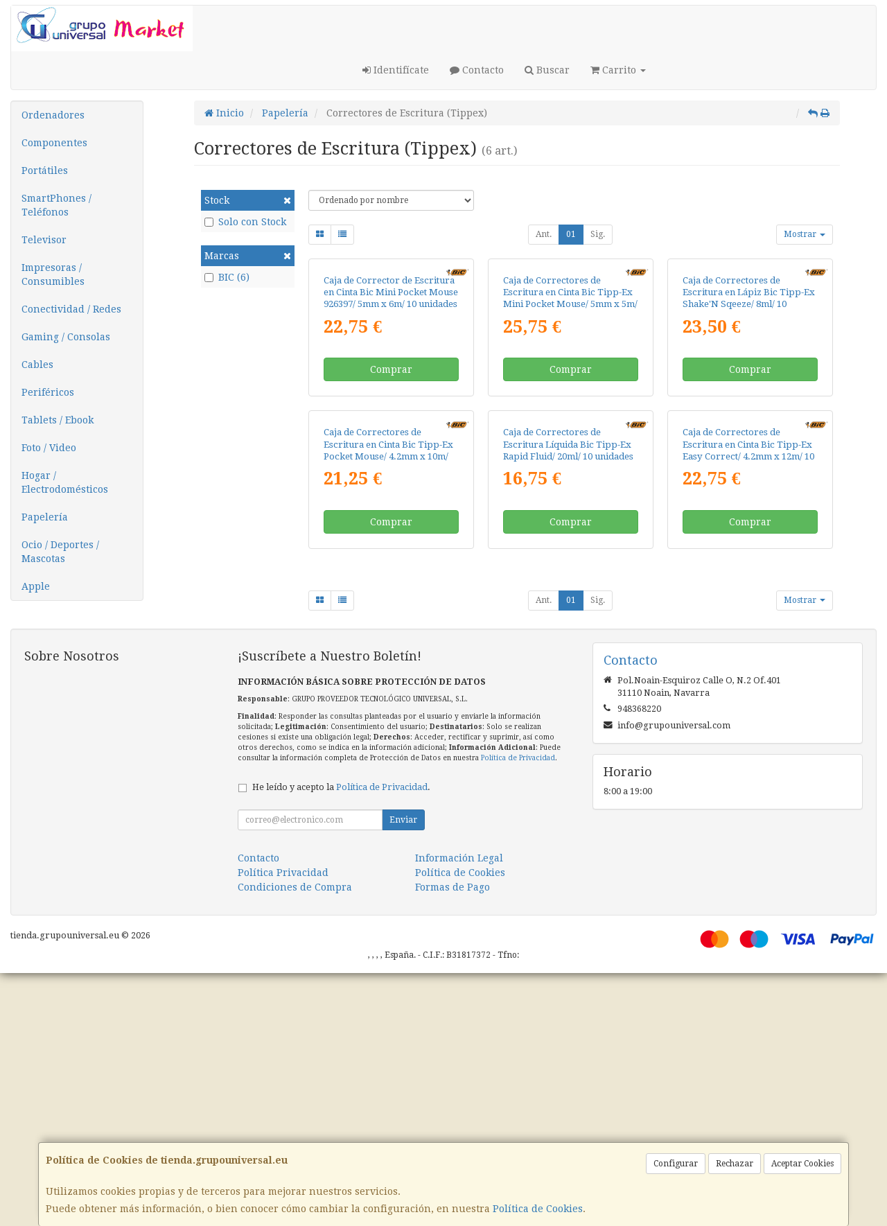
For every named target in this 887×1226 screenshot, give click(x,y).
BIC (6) (226, 277)
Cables (37, 364)
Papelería (44, 517)
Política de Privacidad (518, 1011)
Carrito (618, 70)
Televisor (44, 239)
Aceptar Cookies (802, 1163)
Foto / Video (48, 447)
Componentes (54, 142)
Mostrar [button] (804, 234)
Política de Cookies (538, 1208)
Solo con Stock (245, 221)
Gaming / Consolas (65, 336)
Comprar (391, 496)
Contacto (477, 70)
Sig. (597, 234)
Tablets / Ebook (57, 420)
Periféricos (47, 392)
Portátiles (44, 170)
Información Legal (459, 1110)
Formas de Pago (452, 1140)
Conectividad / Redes (71, 309)
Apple (35, 586)
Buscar (547, 70)
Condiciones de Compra (295, 1140)
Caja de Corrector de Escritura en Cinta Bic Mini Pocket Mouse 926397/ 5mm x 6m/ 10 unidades (391, 419)
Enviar (403, 1073)
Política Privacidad (283, 1125)
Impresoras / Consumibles (53, 274)
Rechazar (734, 1163)
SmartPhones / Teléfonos (56, 205)
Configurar (675, 1163)
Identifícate (395, 70)
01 (571, 234)
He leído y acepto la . (341, 1040)
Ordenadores (53, 115)
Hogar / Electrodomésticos (64, 482)
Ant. (544, 234)
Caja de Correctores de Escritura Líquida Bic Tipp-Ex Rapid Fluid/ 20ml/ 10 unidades (568, 698)
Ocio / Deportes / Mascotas (60, 551)
